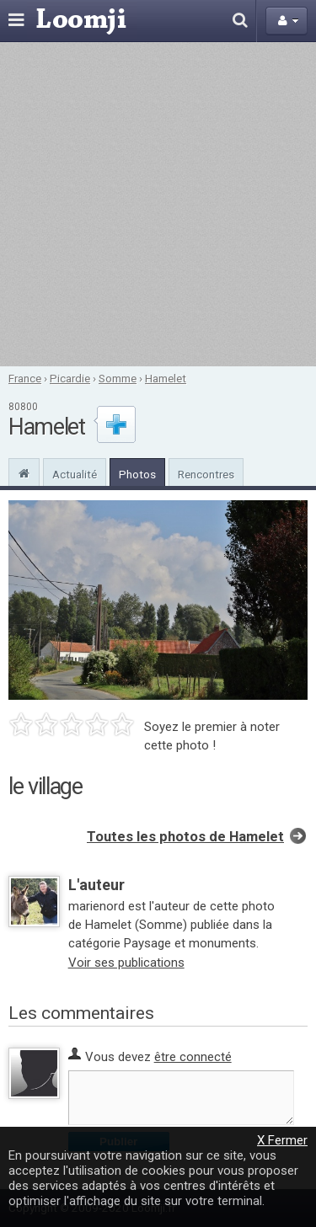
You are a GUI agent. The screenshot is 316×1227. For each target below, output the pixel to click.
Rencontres (206, 474)
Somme (118, 378)
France (24, 378)
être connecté (193, 1056)
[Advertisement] (158, 204)
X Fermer (282, 1140)
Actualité (74, 474)
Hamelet (165, 378)
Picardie (70, 378)
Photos (137, 474)
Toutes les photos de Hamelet (185, 837)
